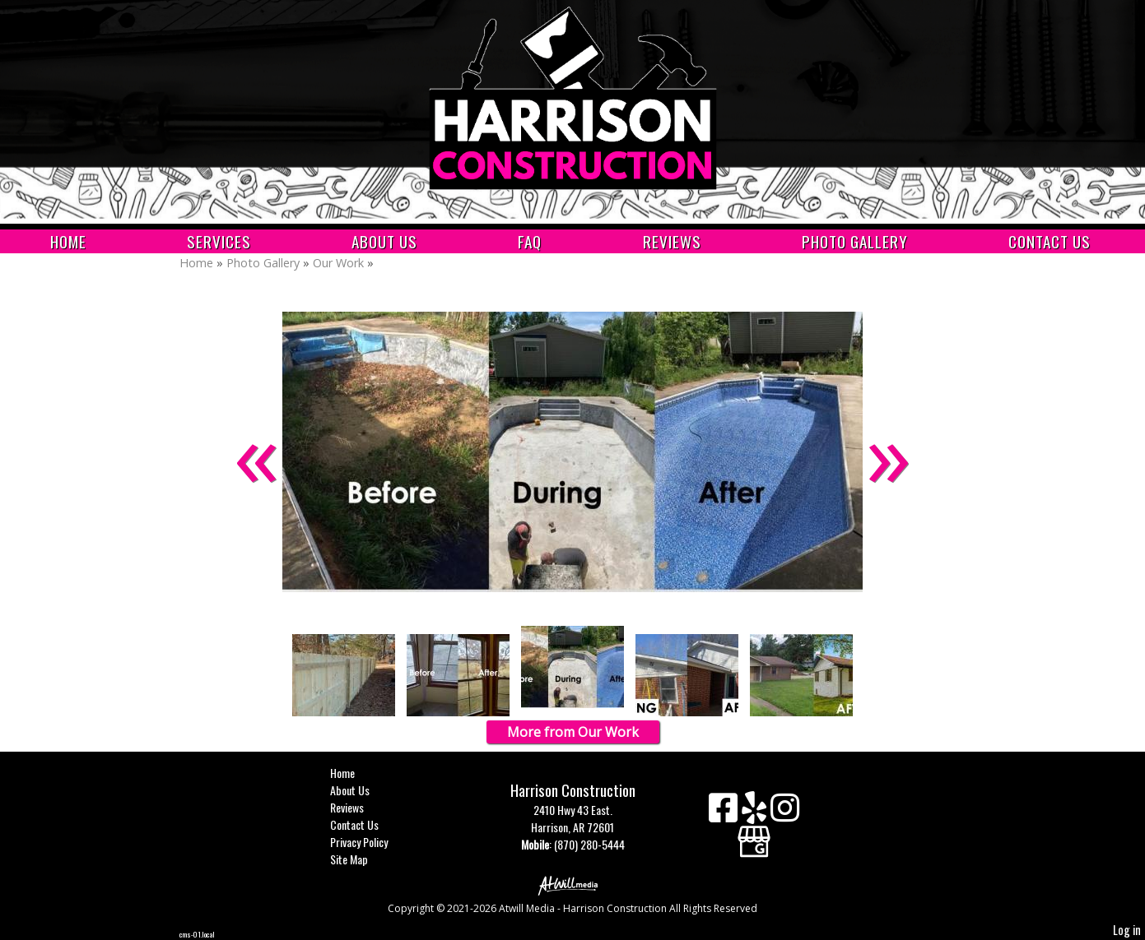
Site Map (361, 859)
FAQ (530, 241)
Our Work (340, 263)
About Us (384, 241)
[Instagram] (784, 814)
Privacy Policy (371, 841)
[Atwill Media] (573, 884)
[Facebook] (725, 814)
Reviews (672, 241)
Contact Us (1049, 241)
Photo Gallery (855, 241)
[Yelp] (756, 814)
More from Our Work (573, 732)
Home (68, 241)
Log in (1127, 929)
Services (219, 241)
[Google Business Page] (754, 836)
